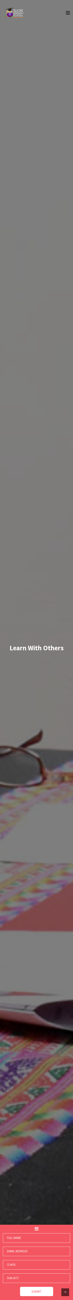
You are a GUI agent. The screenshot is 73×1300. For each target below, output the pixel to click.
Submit (36, 1291)
